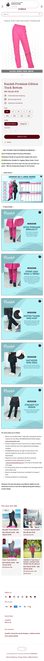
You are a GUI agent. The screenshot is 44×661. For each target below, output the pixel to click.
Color (6, 120)
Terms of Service (11, 657)
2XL (7, 116)
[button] (2, 7)
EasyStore (34, 653)
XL (30, 111)
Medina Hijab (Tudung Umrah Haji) (22, 4)
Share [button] (7, 142)
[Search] (40, 14)
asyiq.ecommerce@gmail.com (15, 462)
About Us (8, 622)
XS (7, 111)
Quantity (7, 127)
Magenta (23, 124)
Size (5, 108)
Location (8, 620)
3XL (14, 116)
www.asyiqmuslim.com (12, 441)
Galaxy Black (11, 124)
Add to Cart (22, 137)
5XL (29, 116)
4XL (21, 116)
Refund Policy (33, 657)
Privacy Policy (22, 657)
